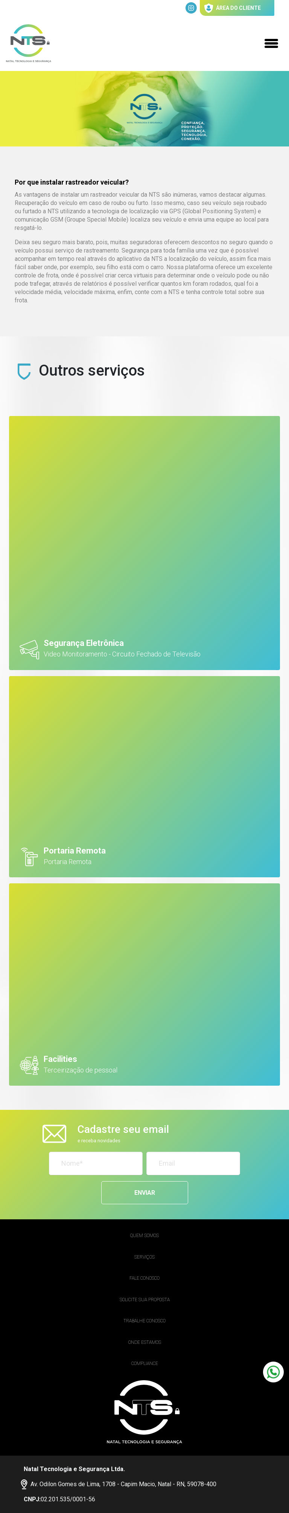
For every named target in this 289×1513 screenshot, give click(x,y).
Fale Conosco (144, 1278)
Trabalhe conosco (144, 1320)
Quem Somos (144, 1235)
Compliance (144, 1363)
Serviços (144, 1257)
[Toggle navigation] (271, 43)
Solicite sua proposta (145, 1299)
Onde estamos (144, 1342)
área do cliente (232, 8)
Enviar (144, 1192)
